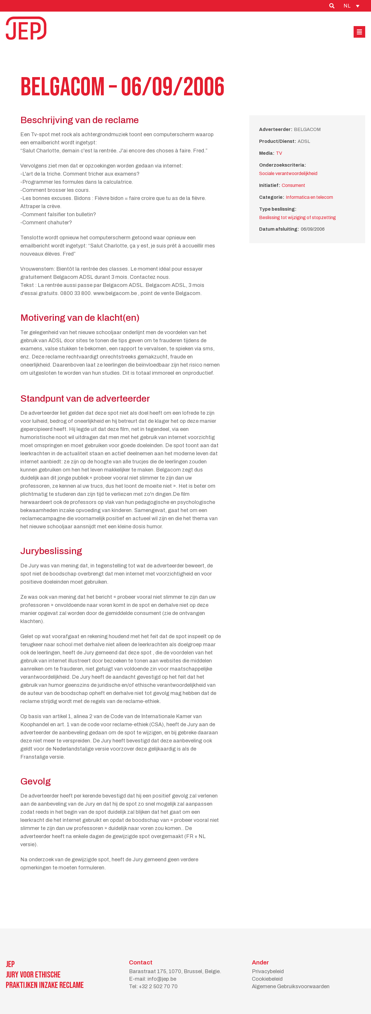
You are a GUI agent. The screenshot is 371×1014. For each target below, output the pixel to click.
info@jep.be (162, 979)
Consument (293, 185)
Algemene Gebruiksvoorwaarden (291, 986)
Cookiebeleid (267, 979)
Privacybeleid (268, 971)
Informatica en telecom (309, 197)
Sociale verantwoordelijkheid (288, 173)
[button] (359, 32)
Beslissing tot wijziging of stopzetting (297, 217)
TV (279, 153)
